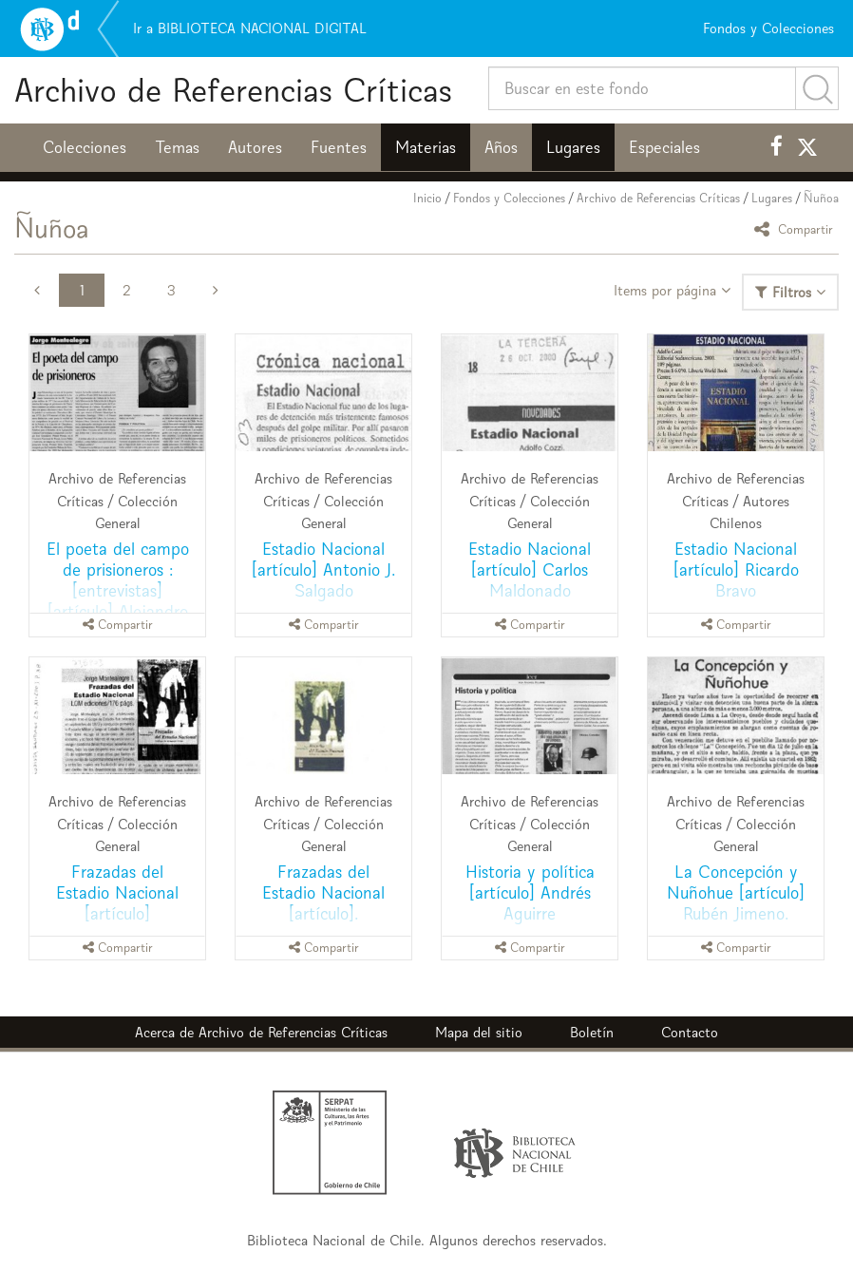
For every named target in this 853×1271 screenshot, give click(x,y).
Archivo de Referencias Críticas (233, 89)
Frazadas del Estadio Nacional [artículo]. (323, 892)
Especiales (664, 147)
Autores (255, 147)
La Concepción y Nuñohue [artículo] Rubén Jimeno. (736, 892)
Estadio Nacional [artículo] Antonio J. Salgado (323, 569)
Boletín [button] (592, 1032)
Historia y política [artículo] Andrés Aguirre (530, 892)
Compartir (796, 228)
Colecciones (84, 147)
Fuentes (339, 147)
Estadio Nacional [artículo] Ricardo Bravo (736, 569)
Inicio (427, 198)
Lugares (573, 147)
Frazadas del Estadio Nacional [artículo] (117, 892)
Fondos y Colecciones (509, 198)
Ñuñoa (821, 198)
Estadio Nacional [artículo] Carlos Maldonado (529, 569)
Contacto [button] (689, 1032)
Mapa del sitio (478, 1032)
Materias (425, 147)
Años (501, 147)
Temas (177, 147)
